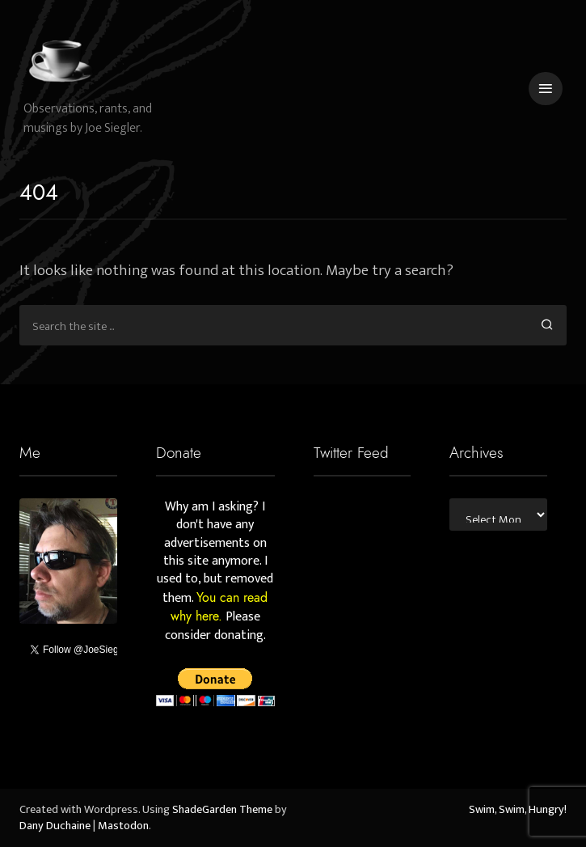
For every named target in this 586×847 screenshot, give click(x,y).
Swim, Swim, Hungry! (518, 809)
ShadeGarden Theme (222, 809)
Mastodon (123, 826)
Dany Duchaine (55, 826)
